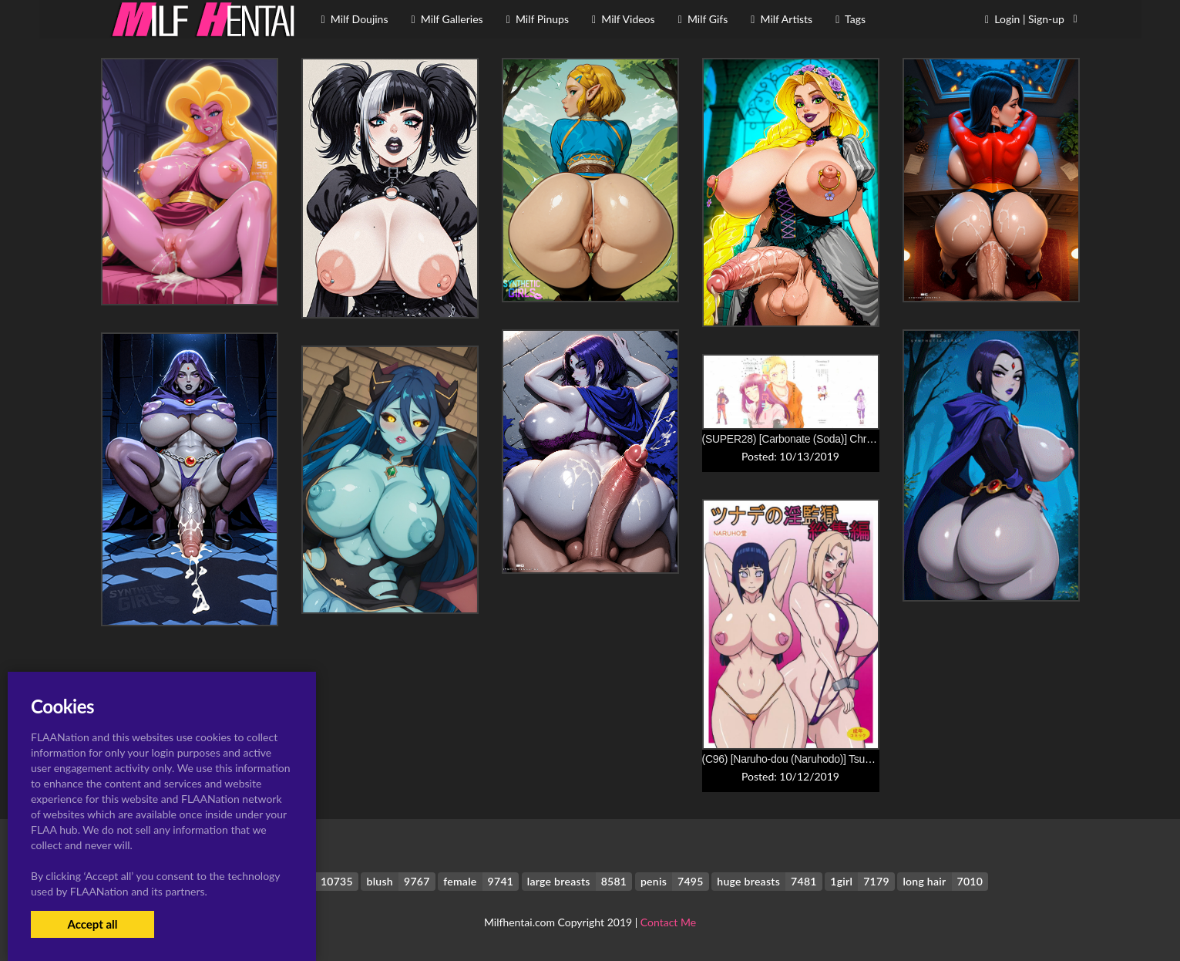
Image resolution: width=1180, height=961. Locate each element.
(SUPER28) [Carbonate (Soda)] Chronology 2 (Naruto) (827, 439)
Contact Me (668, 922)
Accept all (92, 924)
